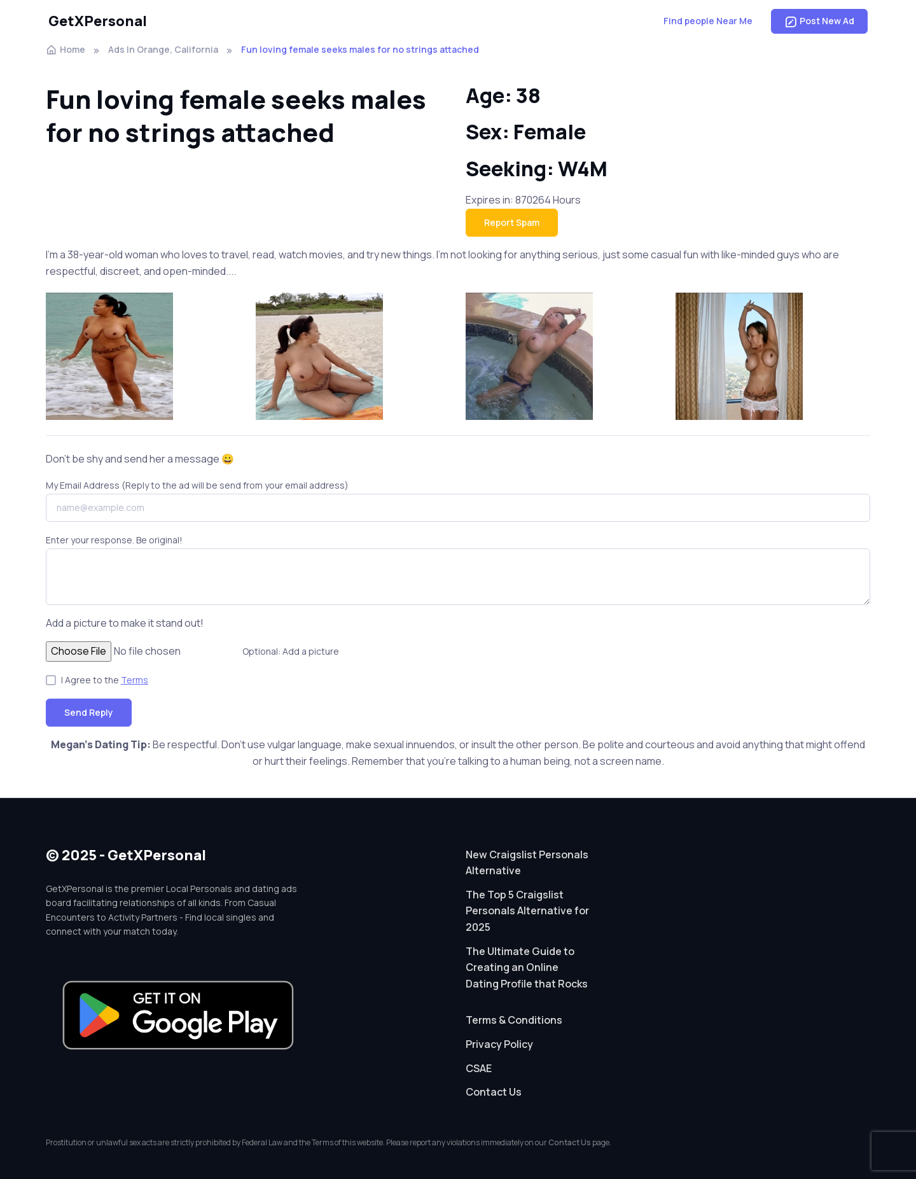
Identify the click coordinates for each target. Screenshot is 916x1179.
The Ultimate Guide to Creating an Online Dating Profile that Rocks (527, 967)
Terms (134, 680)
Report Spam (511, 222)
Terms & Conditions (514, 1020)
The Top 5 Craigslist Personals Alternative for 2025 (527, 911)
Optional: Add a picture (290, 651)
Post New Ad (819, 21)
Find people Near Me (708, 21)
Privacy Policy (499, 1044)
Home (65, 49)
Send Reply (88, 712)
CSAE (479, 1068)
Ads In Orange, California (163, 49)
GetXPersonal (97, 21)
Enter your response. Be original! (114, 540)
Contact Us (494, 1092)
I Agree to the (104, 680)
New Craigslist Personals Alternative (527, 863)
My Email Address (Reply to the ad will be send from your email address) (197, 485)
